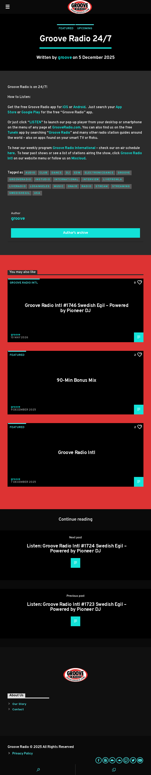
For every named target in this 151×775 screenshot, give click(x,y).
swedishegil (19, 193)
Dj (68, 173)
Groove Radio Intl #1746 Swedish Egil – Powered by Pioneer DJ (76, 308)
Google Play (30, 112)
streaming (121, 186)
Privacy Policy (22, 754)
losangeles (40, 186)
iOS (65, 107)
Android (79, 107)
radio (86, 186)
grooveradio (20, 179)
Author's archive (75, 233)
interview (91, 179)
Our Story (19, 704)
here (11, 153)
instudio (42, 179)
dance (57, 173)
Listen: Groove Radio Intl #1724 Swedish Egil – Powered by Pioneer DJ (76, 549)
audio (30, 173)
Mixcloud (78, 158)
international (66, 179)
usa (37, 193)
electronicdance (99, 173)
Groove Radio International (74, 148)
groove (65, 58)
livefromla (112, 179)
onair (72, 186)
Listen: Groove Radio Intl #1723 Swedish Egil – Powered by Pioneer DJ (76, 607)
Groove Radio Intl (24, 283)
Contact (18, 709)
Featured (66, 28)
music (58, 186)
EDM (77, 173)
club (43, 173)
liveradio (17, 186)
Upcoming (84, 28)
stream (102, 186)
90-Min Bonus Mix (76, 380)
